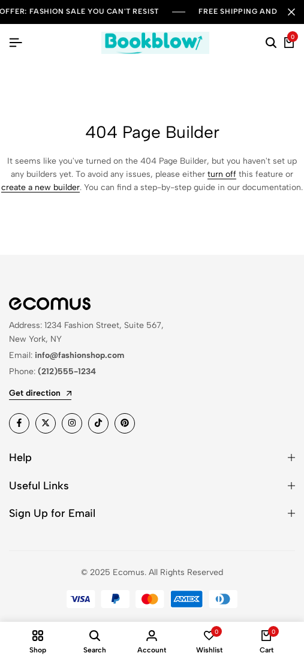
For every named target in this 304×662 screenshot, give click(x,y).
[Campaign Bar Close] (291, 12)
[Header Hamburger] (15, 43)
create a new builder (40, 187)
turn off (221, 174)
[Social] (19, 423)
